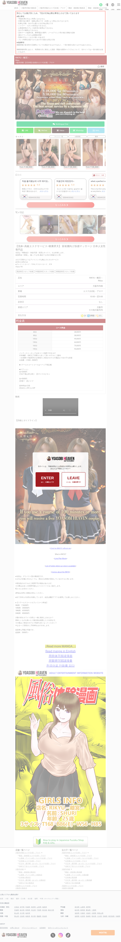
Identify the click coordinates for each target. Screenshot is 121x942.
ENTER (47, 479)
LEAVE (73, 479)
